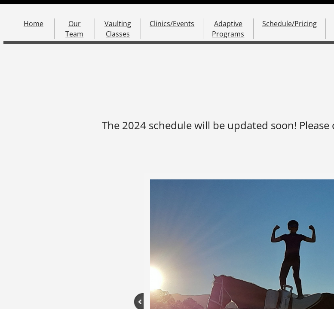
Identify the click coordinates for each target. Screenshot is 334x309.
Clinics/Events (172, 23)
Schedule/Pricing (289, 23)
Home (33, 23)
